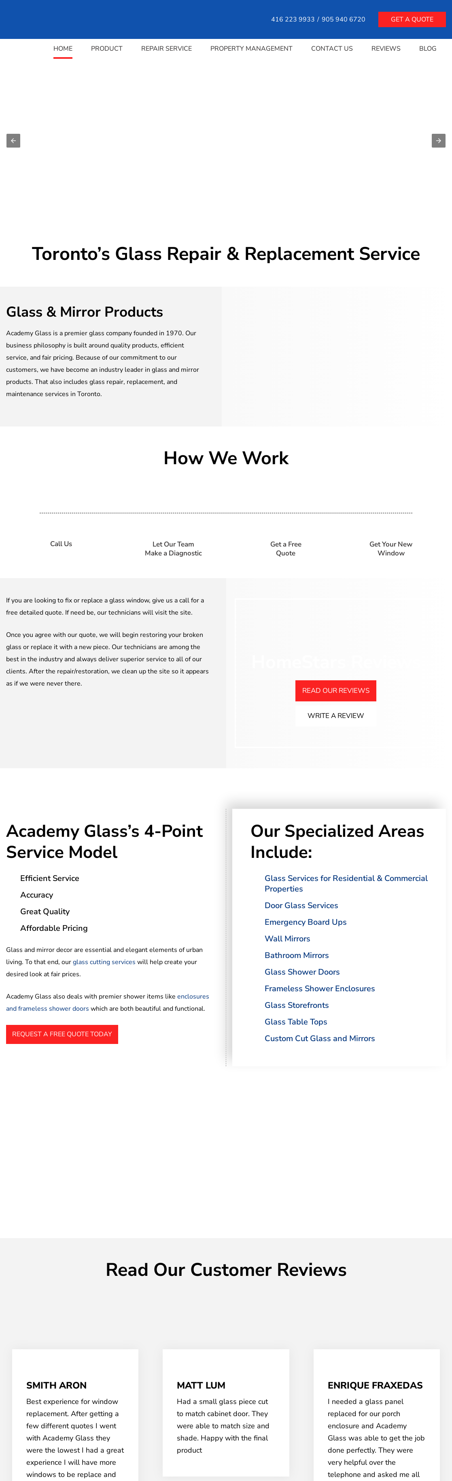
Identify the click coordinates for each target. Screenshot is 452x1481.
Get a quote (412, 19)
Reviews (386, 48)
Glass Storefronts (297, 1005)
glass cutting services (104, 962)
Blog (428, 48)
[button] (13, 141)
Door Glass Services (301, 905)
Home (62, 48)
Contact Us (332, 48)
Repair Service (166, 48)
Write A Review (336, 715)
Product (107, 48)
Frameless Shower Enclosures (320, 988)
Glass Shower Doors (302, 972)
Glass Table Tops (296, 1021)
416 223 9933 (293, 19)
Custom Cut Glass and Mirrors (320, 1038)
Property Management (251, 48)
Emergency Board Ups (306, 922)
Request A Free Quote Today (62, 1034)
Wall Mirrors (287, 938)
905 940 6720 (343, 19)
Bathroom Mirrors (297, 955)
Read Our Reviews (335, 690)
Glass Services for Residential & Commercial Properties (346, 883)
